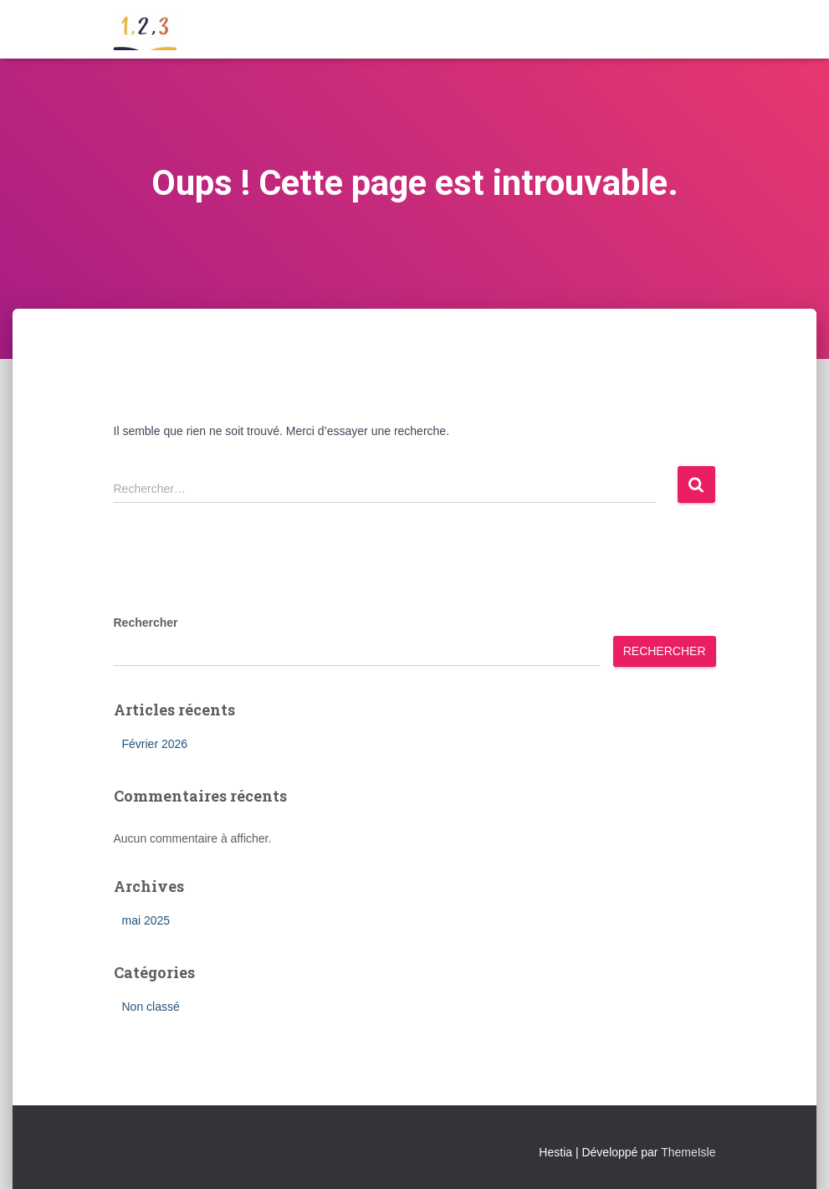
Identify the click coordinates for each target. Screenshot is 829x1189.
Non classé (151, 1006)
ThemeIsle (688, 1152)
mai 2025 (146, 920)
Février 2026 (155, 744)
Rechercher (146, 622)
